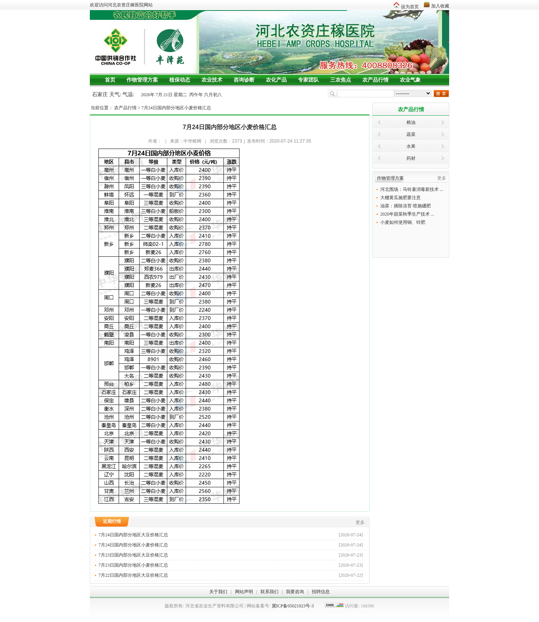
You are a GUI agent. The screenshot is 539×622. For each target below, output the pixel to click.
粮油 (410, 122)
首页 (110, 80)
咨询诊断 (244, 80)
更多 (441, 178)
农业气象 (410, 80)
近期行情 (112, 521)
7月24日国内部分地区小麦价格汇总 (176, 107)
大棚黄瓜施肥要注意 (400, 197)
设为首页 (410, 6)
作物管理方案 (142, 80)
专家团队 (308, 80)
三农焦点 (340, 80)
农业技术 (211, 80)
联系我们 (269, 591)
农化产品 (276, 80)
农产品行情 (375, 80)
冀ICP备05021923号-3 (293, 606)
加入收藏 (440, 6)
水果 (410, 146)
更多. (361, 522)
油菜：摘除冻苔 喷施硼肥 (405, 205)
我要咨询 (295, 591)
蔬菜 (410, 134)
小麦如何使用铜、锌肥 (402, 222)
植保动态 (179, 80)
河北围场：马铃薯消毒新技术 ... (411, 189)
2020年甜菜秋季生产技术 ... (407, 214)
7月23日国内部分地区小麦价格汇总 (230, 565)
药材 (410, 158)
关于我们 (218, 591)
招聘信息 (321, 591)
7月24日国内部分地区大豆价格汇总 (230, 535)
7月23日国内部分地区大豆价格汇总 (230, 555)
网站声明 (244, 591)
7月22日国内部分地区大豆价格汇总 (230, 575)
